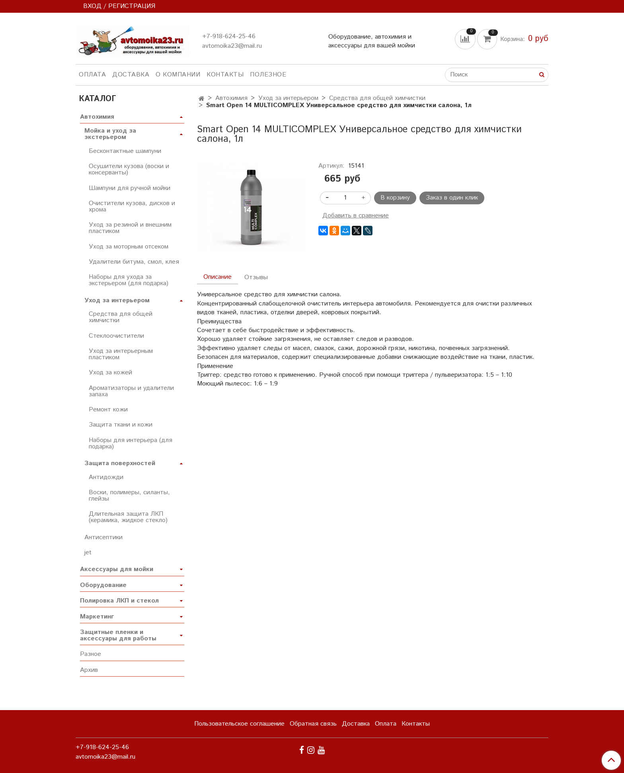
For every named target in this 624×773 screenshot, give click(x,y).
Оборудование (103, 585)
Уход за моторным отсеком (128, 246)
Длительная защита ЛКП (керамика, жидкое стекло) (128, 517)
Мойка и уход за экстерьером (110, 134)
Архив (89, 670)
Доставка (130, 74)
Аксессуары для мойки (116, 569)
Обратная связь (313, 723)
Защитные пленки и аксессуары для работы (118, 635)
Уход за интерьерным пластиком (121, 354)
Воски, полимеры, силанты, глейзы (129, 495)
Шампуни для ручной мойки (129, 188)
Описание (217, 277)
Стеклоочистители (116, 336)
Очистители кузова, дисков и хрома (132, 206)
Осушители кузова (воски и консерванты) (129, 169)
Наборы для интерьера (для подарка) (130, 443)
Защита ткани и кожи (120, 424)
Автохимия (231, 98)
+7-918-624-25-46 (228, 36)
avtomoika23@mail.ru (232, 46)
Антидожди (106, 477)
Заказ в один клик (452, 197)
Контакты (225, 74)
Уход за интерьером (288, 98)
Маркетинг (97, 616)
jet (88, 552)
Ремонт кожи (108, 409)
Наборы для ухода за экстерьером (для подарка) (128, 280)
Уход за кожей (110, 372)
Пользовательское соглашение (239, 723)
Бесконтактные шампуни (125, 151)
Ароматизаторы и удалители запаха (131, 391)
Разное (90, 654)
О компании (178, 74)
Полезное (268, 74)
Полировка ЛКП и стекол (119, 600)
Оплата (92, 74)
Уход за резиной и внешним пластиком (130, 228)
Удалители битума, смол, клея (134, 261)
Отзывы (256, 277)
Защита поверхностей (119, 463)
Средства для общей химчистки (377, 98)
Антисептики (103, 537)
